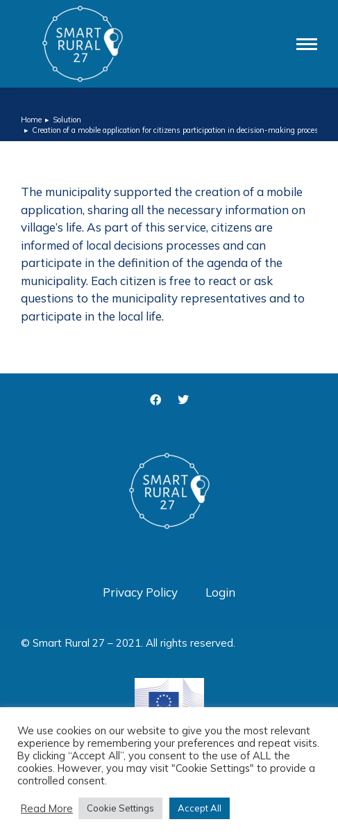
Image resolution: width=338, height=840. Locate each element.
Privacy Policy (140, 592)
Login (220, 592)
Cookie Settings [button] (120, 808)
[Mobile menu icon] (306, 44)
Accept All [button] (199, 808)
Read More (47, 808)
